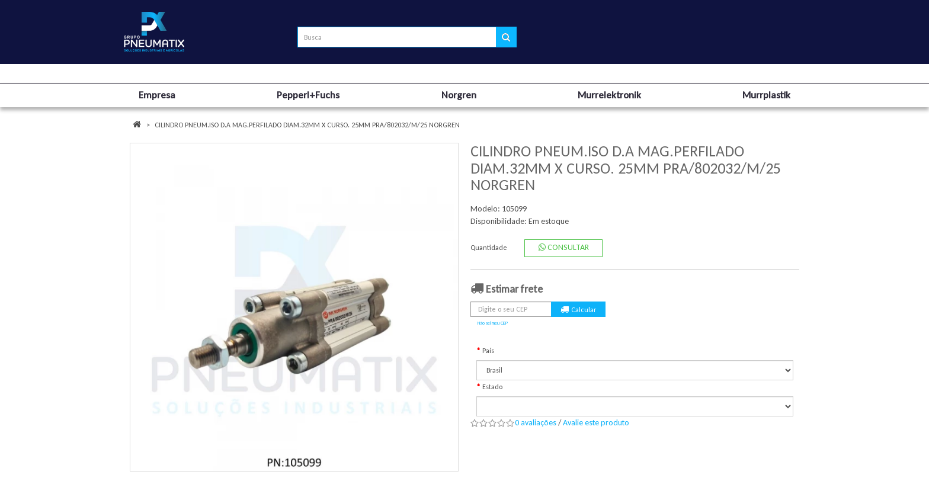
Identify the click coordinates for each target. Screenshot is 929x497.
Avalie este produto (596, 423)
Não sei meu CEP (493, 323)
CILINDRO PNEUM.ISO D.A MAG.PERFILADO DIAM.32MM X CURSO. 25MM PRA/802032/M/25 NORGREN (307, 125)
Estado (492, 387)
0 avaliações (535, 423)
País (488, 351)
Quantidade (488, 247)
